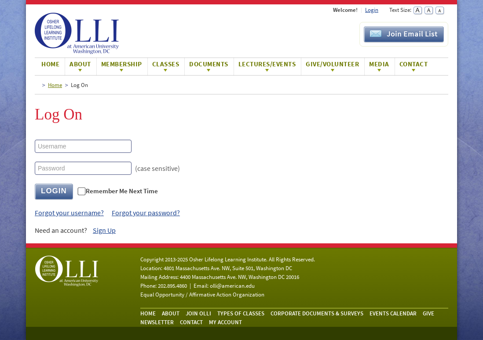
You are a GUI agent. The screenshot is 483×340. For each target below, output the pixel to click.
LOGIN (54, 191)
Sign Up (104, 230)
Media (379, 64)
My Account (225, 322)
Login (371, 10)
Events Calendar (393, 313)
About (80, 64)
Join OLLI (198, 313)
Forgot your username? (69, 212)
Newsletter (157, 322)
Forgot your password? (146, 212)
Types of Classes (240, 313)
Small (439, 11)
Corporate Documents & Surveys (317, 313)
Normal (428, 11)
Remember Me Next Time (122, 191)
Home (50, 64)
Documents (208, 64)
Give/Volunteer (332, 64)
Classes (165, 64)
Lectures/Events (267, 64)
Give (428, 313)
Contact (413, 64)
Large (417, 11)
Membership (121, 64)
